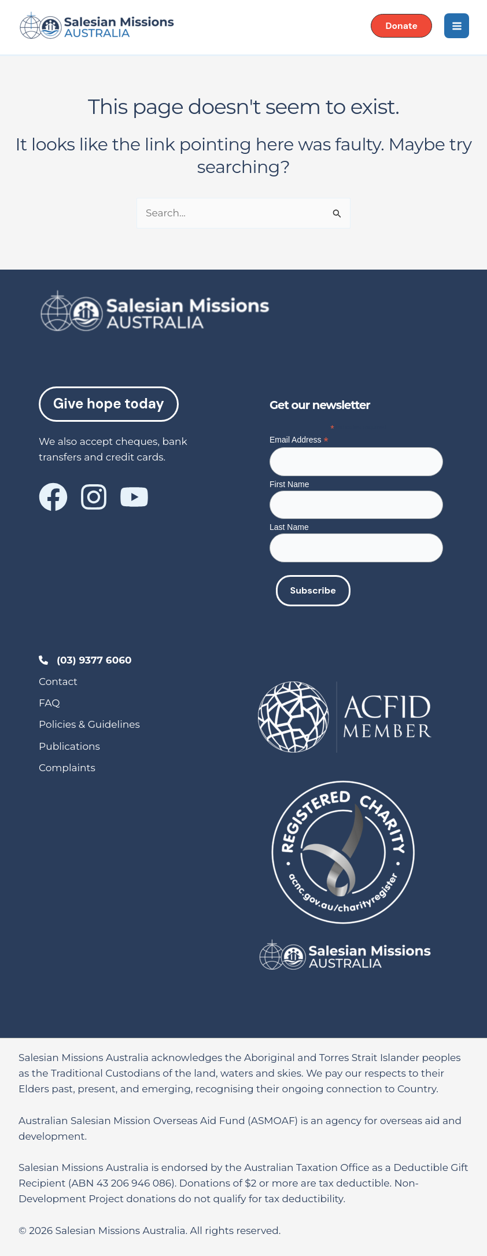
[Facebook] (53, 497)
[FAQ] (49, 703)
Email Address (299, 439)
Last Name (289, 527)
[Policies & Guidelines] (89, 724)
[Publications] (69, 746)
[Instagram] (93, 497)
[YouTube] (134, 497)
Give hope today (108, 404)
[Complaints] (67, 768)
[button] (400, 26)
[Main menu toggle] (456, 26)
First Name (289, 484)
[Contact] (58, 682)
